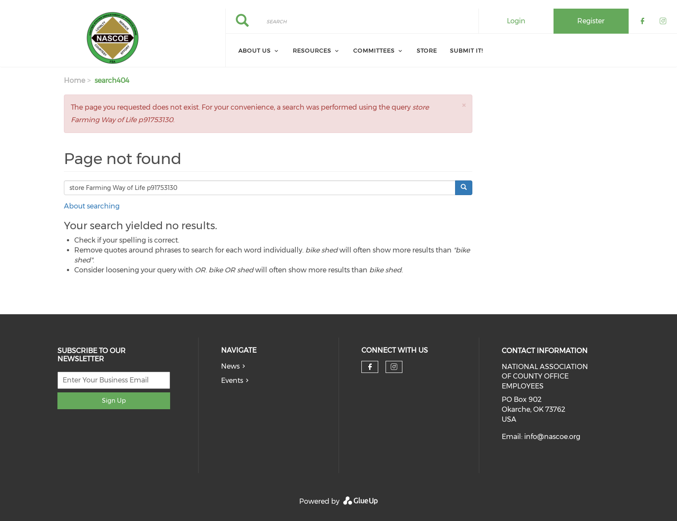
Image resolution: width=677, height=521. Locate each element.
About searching (92, 206)
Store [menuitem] (427, 50)
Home (74, 80)
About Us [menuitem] (254, 50)
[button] (464, 105)
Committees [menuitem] (374, 50)
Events (232, 380)
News (230, 366)
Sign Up (114, 400)
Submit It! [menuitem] (466, 50)
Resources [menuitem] (312, 50)
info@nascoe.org (552, 437)
